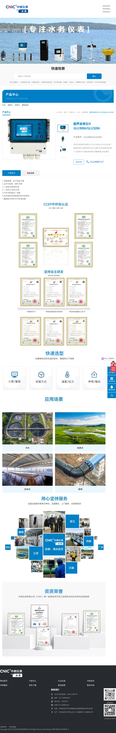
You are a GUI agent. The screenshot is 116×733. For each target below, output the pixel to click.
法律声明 (3, 727)
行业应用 (61, 681)
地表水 (10, 105)
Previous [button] (63, 121)
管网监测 (25, 105)
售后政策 (61, 685)
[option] (28, 139)
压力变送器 (58, 82)
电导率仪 (90, 82)
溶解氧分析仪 (80, 82)
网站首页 (3, 681)
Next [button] (63, 157)
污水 (4, 105)
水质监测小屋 (25, 82)
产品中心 (72, 112)
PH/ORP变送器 (100, 82)
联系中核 (90, 685)
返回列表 (79, 162)
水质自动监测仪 (46, 82)
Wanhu (49, 729)
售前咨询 (112, 390)
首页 (60, 112)
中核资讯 (90, 681)
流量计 (65, 82)
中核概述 (3, 685)
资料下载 (32, 685)
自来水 (17, 105)
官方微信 (112, 372)
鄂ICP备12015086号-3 (60, 729)
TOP (111, 396)
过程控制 (84, 112)
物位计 (71, 82)
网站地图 (12, 727)
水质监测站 (35, 82)
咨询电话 (112, 381)
